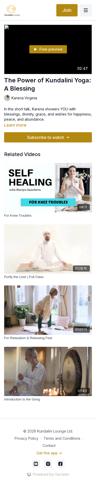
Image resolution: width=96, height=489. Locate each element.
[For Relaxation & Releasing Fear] (48, 338)
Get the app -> (49, 453)
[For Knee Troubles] (48, 215)
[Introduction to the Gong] (48, 399)
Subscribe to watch (49, 137)
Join (66, 10)
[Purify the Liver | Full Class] (48, 277)
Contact (49, 445)
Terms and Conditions (62, 438)
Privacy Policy (26, 438)
